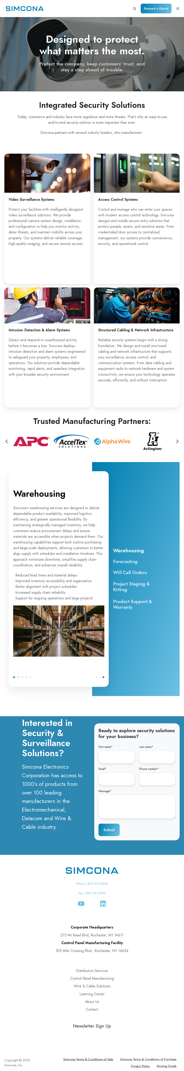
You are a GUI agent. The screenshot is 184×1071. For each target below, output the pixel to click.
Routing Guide (167, 1066)
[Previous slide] (6, 441)
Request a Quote (156, 8)
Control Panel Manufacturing (92, 978)
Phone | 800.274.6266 (92, 883)
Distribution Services (92, 970)
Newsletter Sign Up (92, 1026)
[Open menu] (178, 8)
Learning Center (92, 994)
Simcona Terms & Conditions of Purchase (148, 1059)
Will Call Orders (22, 677)
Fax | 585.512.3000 (92, 893)
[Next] (103, 677)
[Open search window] (134, 8)
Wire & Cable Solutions (92, 986)
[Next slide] (177, 441)
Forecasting (18, 677)
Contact (92, 1009)
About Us (92, 1001)
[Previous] (97, 677)
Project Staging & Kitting (26, 677)
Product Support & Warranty (31, 677)
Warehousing (14, 677)
